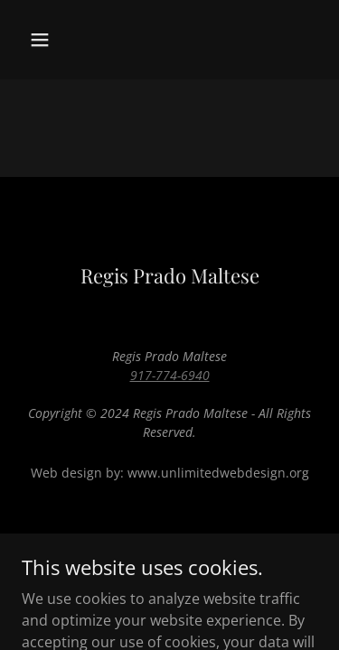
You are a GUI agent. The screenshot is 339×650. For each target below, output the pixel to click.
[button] (55, 40)
